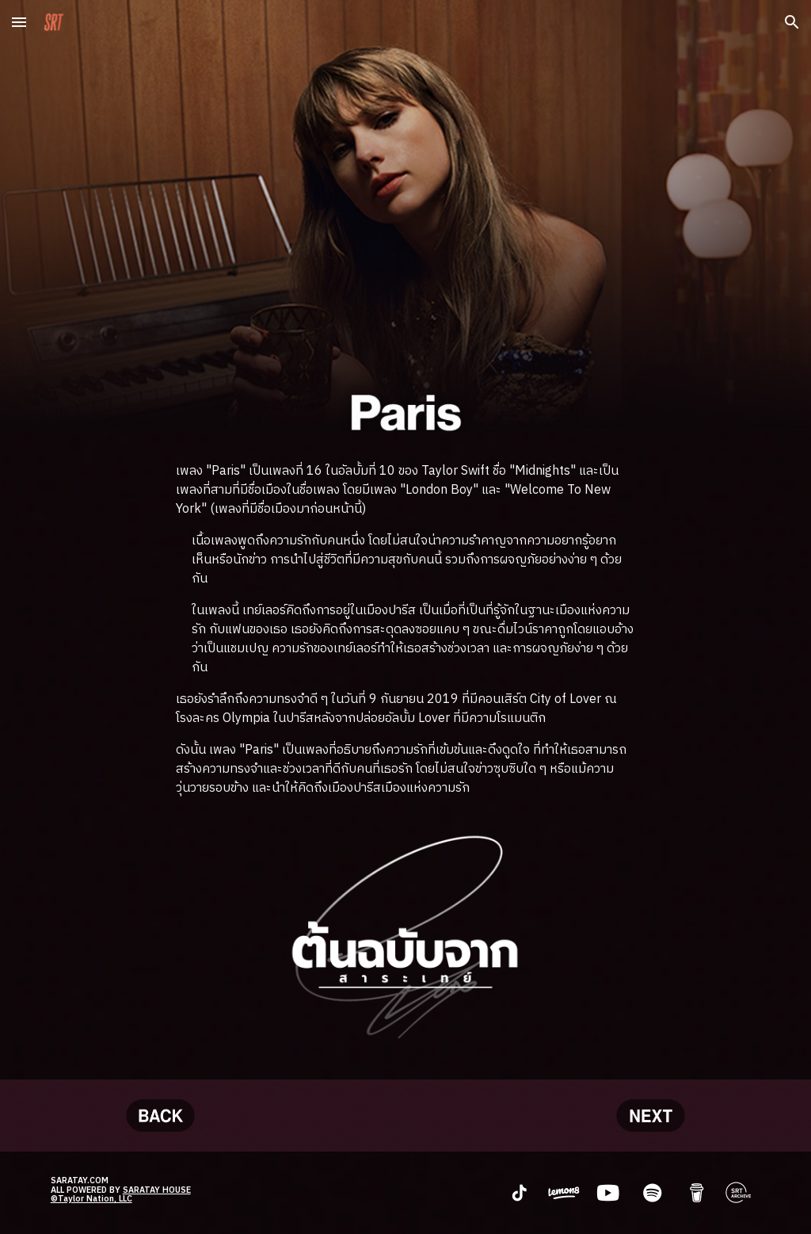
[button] (19, 22)
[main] (405, 630)
